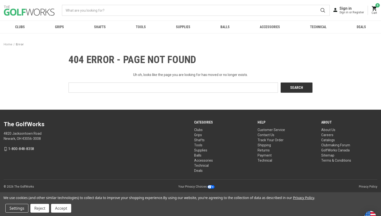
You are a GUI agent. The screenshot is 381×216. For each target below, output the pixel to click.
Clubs (20, 27)
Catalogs (328, 140)
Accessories (270, 27)
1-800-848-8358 (21, 149)
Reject (39, 208)
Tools (141, 27)
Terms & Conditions (336, 160)
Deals (361, 27)
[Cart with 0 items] (374, 10)
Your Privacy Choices (196, 186)
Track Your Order (271, 140)
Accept (61, 208)
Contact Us (266, 135)
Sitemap (327, 155)
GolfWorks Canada (335, 150)
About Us (328, 130)
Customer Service (271, 130)
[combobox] (196, 10)
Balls (225, 27)
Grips (59, 27)
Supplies (183, 27)
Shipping (264, 145)
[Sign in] (351, 10)
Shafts (100, 27)
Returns (264, 150)
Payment (265, 155)
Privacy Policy (368, 186)
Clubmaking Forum (335, 145)
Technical (318, 27)
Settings (16, 208)
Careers (327, 135)
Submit (322, 10)
